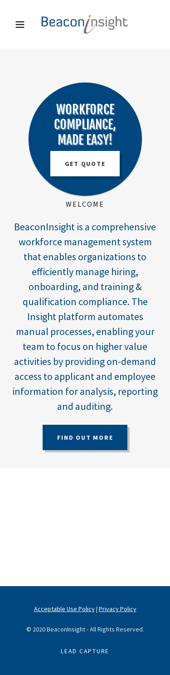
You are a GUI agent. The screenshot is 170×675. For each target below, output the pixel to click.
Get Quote (85, 164)
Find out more (85, 437)
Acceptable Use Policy (64, 609)
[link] (85, 24)
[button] (22, 24)
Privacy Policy (117, 609)
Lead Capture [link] (85, 651)
